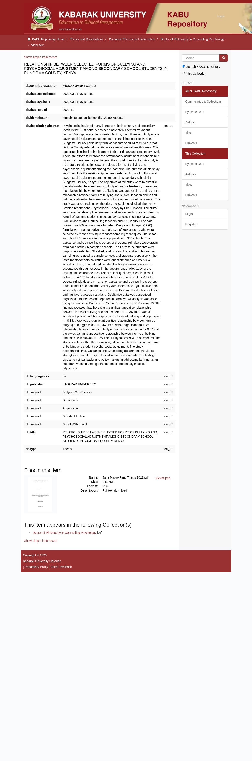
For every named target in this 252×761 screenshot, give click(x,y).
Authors (190, 122)
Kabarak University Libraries (42, 561)
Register (191, 224)
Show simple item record (40, 57)
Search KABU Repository (201, 66)
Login (189, 214)
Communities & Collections (203, 101)
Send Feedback (61, 567)
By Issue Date (194, 112)
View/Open (162, 478)
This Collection (194, 73)
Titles (189, 132)
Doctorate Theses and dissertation (132, 39)
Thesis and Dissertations (86, 39)
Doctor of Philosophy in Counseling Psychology (192, 39)
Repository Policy (36, 567)
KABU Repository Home (48, 39)
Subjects (191, 143)
